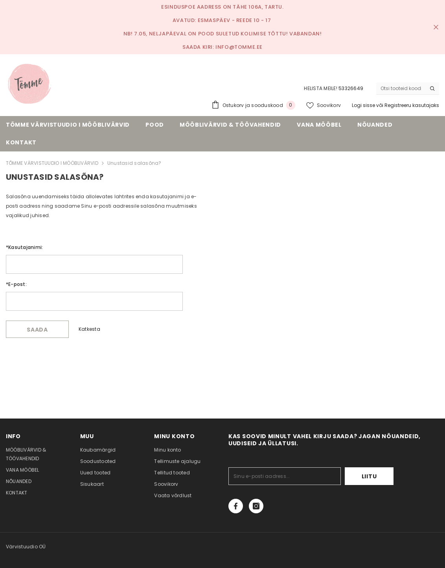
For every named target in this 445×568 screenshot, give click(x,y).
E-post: (16, 284)
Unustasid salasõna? (134, 163)
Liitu (369, 476)
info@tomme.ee (239, 47)
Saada (37, 330)
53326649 (350, 88)
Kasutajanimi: (24, 247)
